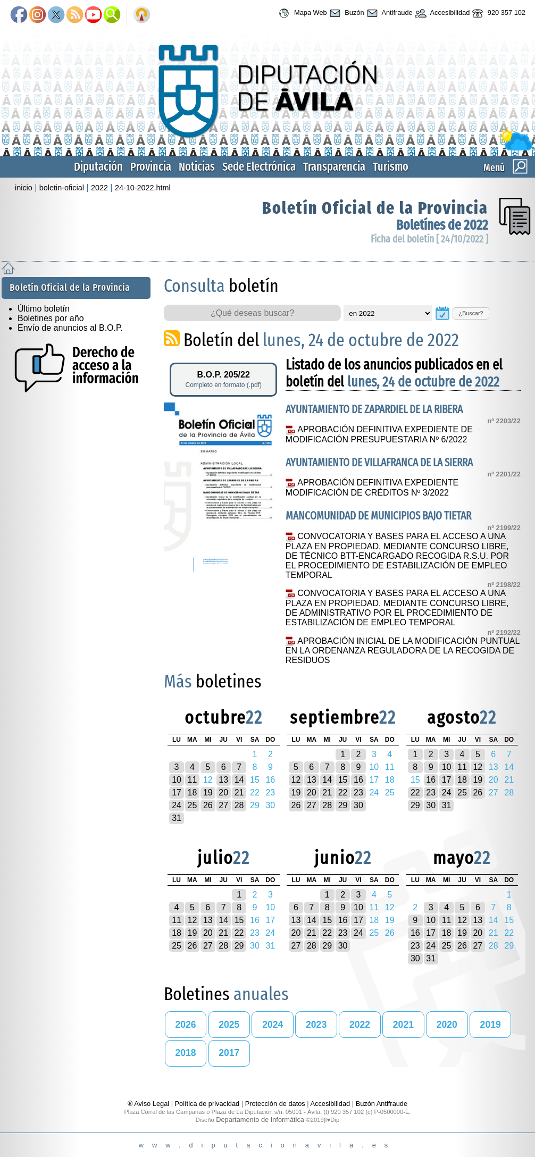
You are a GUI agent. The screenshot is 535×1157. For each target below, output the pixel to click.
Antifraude (388, 13)
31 (176, 818)
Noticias (197, 167)
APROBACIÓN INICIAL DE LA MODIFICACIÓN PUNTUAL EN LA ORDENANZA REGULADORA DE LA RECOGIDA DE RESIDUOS (403, 650)
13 (223, 779)
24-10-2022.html (143, 187)
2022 (99, 187)
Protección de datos (275, 1104)
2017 (229, 1052)
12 (296, 779)
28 (239, 805)
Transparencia (334, 167)
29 (343, 805)
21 (239, 792)
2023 (316, 1024)
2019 (490, 1024)
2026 (185, 1024)
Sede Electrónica (259, 167)
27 (223, 805)
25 (192, 805)
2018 (185, 1052)
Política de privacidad (207, 1104)
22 (343, 792)
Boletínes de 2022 (442, 225)
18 (192, 792)
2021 (403, 1024)
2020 (447, 1024)
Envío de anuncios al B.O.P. (70, 327)
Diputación (98, 167)
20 (223, 792)
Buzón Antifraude (381, 1104)
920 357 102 (497, 13)
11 (192, 779)
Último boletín (44, 308)
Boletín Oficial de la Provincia (375, 208)
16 (358, 779)
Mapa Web (301, 13)
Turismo (390, 167)
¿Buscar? (471, 313)
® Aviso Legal (149, 1104)
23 (358, 792)
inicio (23, 187)
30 (358, 805)
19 (208, 792)
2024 (272, 1024)
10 (176, 779)
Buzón (345, 13)
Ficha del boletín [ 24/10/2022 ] (429, 239)
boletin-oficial (61, 187)
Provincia (150, 167)
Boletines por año (51, 318)
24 (176, 805)
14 (239, 779)
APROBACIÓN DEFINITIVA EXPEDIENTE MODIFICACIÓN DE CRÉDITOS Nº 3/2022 (372, 487)
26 (208, 805)
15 (343, 779)
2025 (229, 1024)
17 (176, 792)
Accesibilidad (441, 13)
